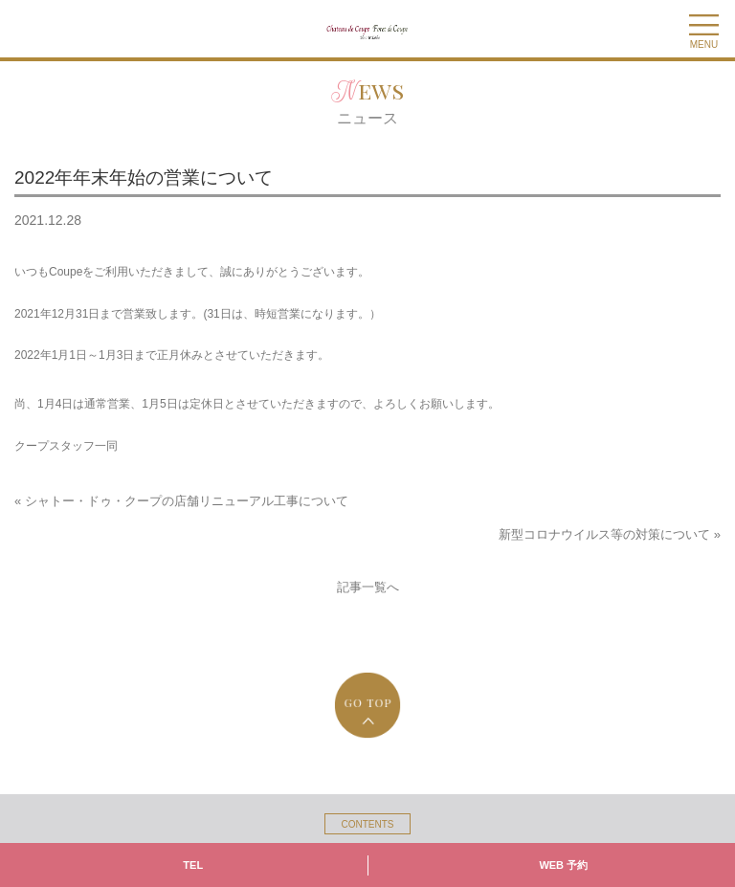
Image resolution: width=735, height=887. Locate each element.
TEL (193, 865)
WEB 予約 (563, 865)
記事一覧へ (368, 587)
